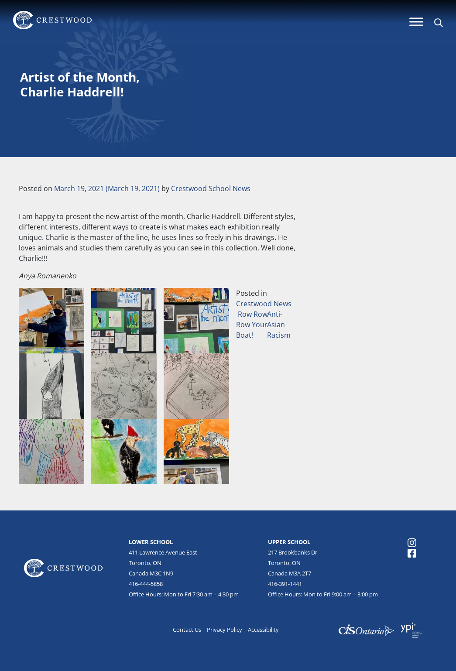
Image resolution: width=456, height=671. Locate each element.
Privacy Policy (224, 629)
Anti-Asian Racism (279, 324)
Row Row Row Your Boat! (251, 324)
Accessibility (263, 629)
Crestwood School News (210, 188)
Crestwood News (263, 303)
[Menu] (416, 21)
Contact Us (187, 629)
